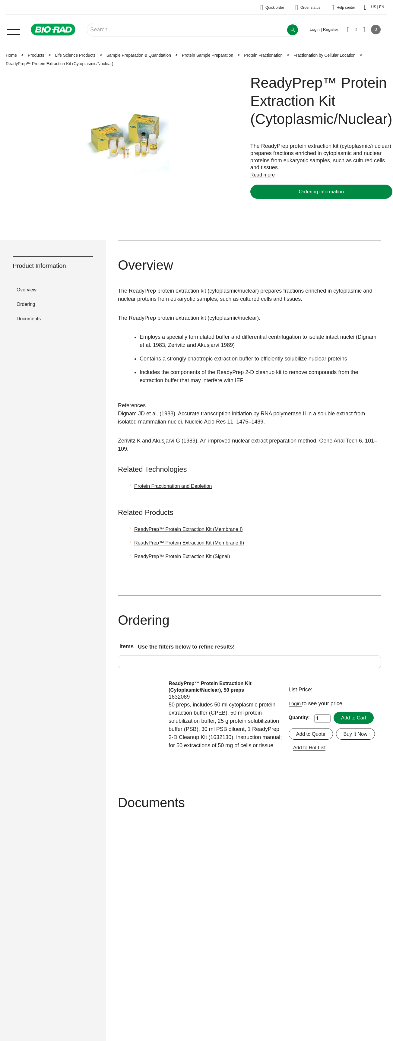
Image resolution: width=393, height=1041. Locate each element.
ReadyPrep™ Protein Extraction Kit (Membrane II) (194, 543)
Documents (29, 318)
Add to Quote (312, 734)
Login (296, 703)
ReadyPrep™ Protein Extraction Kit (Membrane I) (193, 529)
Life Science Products (75, 55)
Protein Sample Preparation (207, 55)
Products (36, 55)
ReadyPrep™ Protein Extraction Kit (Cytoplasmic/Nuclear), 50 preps (214, 687)
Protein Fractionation (263, 55)
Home (11, 55)
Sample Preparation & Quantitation (138, 55)
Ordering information (321, 192)
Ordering (26, 304)
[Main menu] (13, 29)
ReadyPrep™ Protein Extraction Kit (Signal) (186, 556)
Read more (263, 175)
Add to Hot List (355, 751)
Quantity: (299, 717)
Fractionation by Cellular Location (324, 55)
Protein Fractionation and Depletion (176, 486)
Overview (26, 289)
